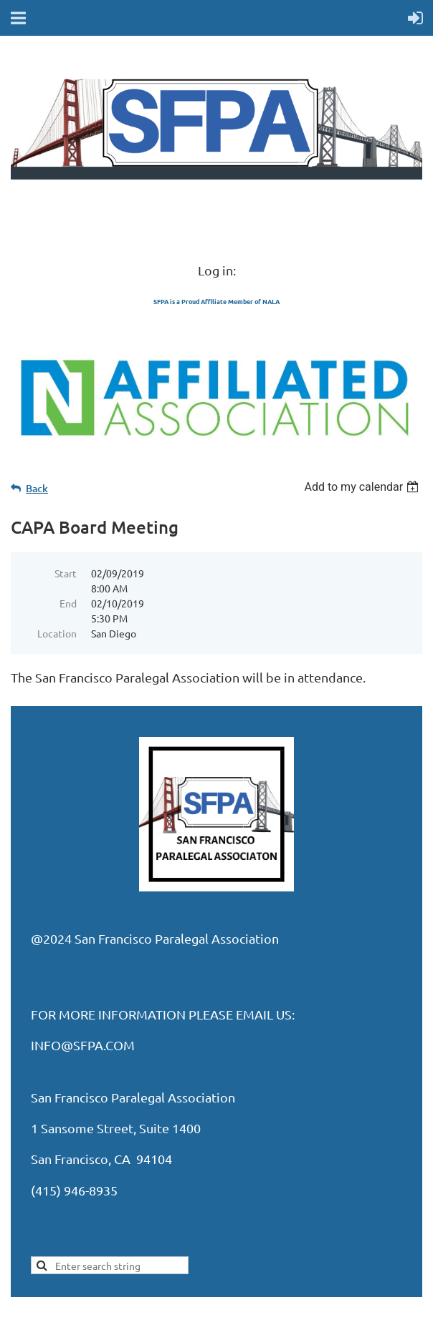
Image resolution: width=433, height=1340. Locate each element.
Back (37, 488)
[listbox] (363, 487)
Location (57, 633)
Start (65, 573)
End (68, 603)
